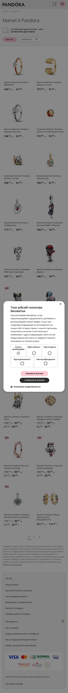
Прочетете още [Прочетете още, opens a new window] (47, 340)
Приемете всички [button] (34, 373)
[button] (26, 387)
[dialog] (34, 346)
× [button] (60, 304)
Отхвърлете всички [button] (34, 380)
